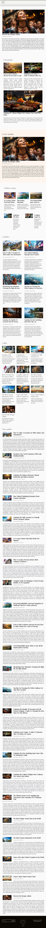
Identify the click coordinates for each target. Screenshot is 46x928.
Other (23, 925)
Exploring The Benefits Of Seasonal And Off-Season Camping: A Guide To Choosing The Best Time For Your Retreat (28, 711)
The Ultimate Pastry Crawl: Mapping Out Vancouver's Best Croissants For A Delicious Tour (27, 797)
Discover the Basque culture (11, 34)
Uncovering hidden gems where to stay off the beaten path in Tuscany (28, 646)
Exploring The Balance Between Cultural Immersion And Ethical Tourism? (26, 476)
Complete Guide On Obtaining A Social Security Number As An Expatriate (28, 582)
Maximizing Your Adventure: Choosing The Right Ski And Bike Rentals (11, 288)
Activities (23, 924)
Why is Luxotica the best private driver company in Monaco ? (25, 560)
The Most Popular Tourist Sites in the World (36, 376)
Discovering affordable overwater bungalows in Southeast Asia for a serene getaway (28, 604)
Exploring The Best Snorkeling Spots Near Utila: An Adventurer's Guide (33, 321)
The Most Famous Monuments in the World (7, 396)
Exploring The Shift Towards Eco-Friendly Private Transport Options (26, 518)
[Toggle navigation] (3, 2)
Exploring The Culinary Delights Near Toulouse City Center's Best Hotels (28, 775)
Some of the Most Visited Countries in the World (22, 396)
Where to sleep (23, 922)
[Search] (7, 921)
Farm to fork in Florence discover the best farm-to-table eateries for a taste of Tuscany (13, 75)
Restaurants (23, 920)
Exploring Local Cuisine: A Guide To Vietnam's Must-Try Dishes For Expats (32, 75)
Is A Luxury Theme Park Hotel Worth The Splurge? (9, 202)
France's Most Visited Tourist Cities (24, 877)
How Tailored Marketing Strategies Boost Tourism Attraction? (31, 254)
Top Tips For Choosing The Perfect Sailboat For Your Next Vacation (33, 288)
